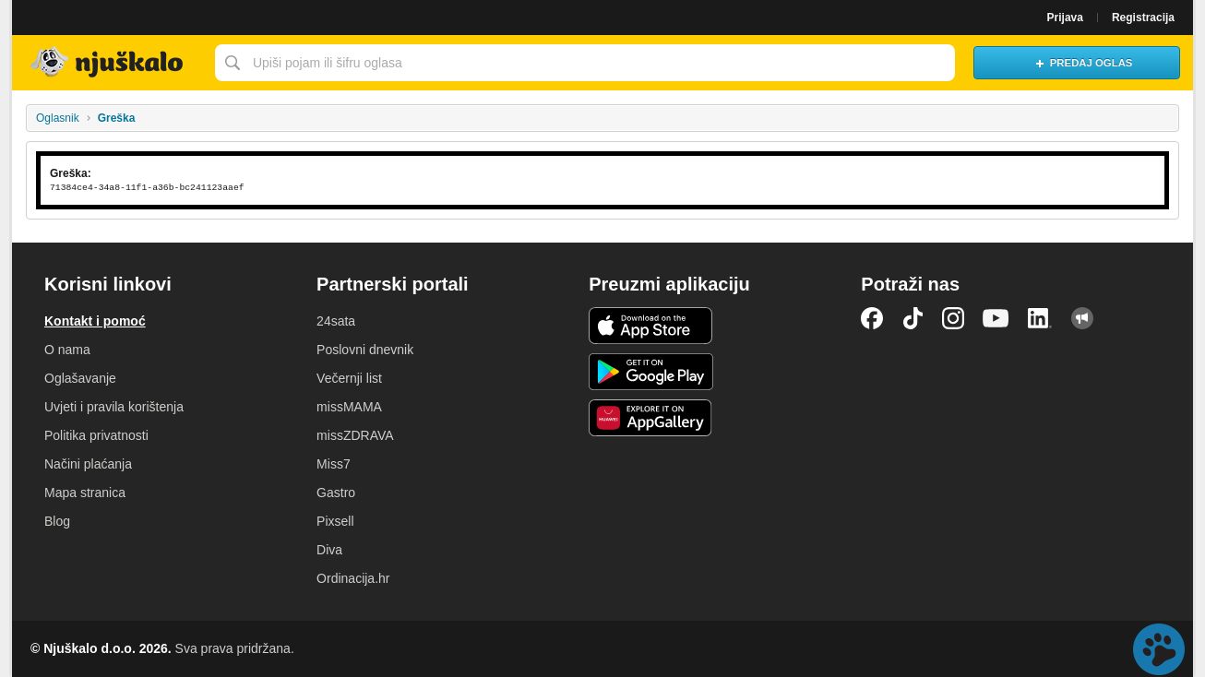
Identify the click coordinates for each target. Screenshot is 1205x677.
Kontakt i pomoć (95, 321)
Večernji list (349, 378)
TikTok (912, 318)
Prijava (1065, 17)
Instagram (953, 318)
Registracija (1143, 17)
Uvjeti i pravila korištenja (114, 406)
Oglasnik (57, 118)
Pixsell (334, 521)
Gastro (335, 492)
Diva (329, 549)
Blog (57, 521)
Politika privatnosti (96, 435)
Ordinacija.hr (352, 578)
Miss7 (333, 464)
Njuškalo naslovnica (109, 63)
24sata (335, 321)
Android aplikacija (651, 371)
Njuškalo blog (1082, 318)
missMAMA (349, 406)
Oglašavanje (80, 378)
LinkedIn (1040, 318)
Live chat (1159, 649)
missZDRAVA (354, 435)
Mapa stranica (84, 492)
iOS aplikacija (651, 325)
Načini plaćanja (88, 464)
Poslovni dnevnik (364, 349)
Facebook (872, 318)
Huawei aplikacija (651, 417)
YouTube (995, 318)
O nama (67, 349)
